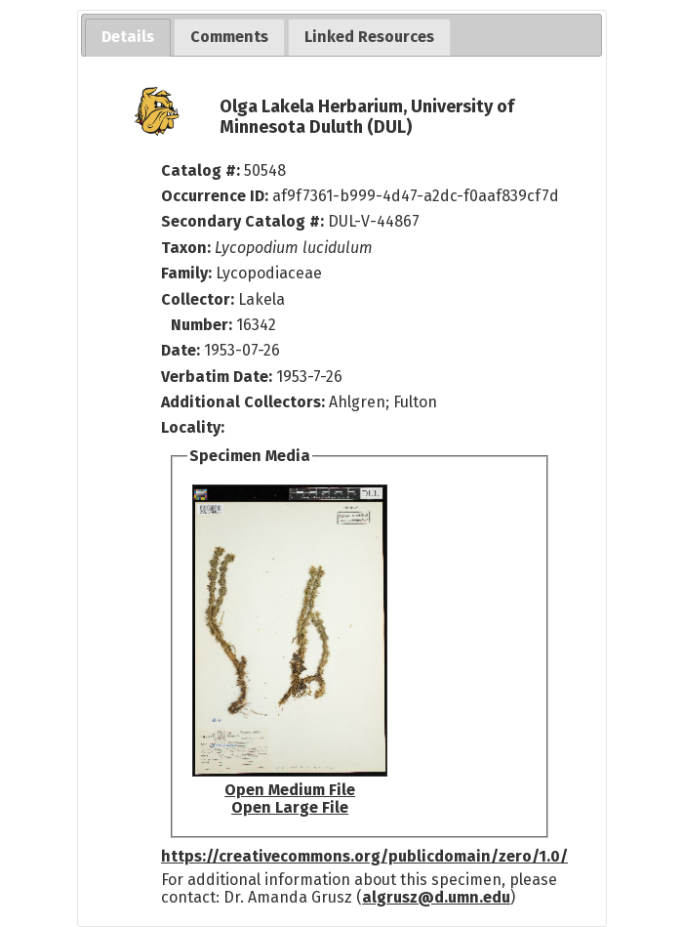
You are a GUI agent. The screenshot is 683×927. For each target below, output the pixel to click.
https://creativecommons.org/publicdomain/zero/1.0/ (364, 856)
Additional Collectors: (245, 402)
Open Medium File (289, 789)
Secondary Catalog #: (242, 221)
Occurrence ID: (216, 196)
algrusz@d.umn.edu (436, 897)
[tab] (128, 38)
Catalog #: (202, 170)
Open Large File (289, 807)
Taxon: (186, 247)
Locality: (192, 427)
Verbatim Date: (216, 376)
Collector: (199, 299)
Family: (186, 273)
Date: (180, 350)
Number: (203, 325)
